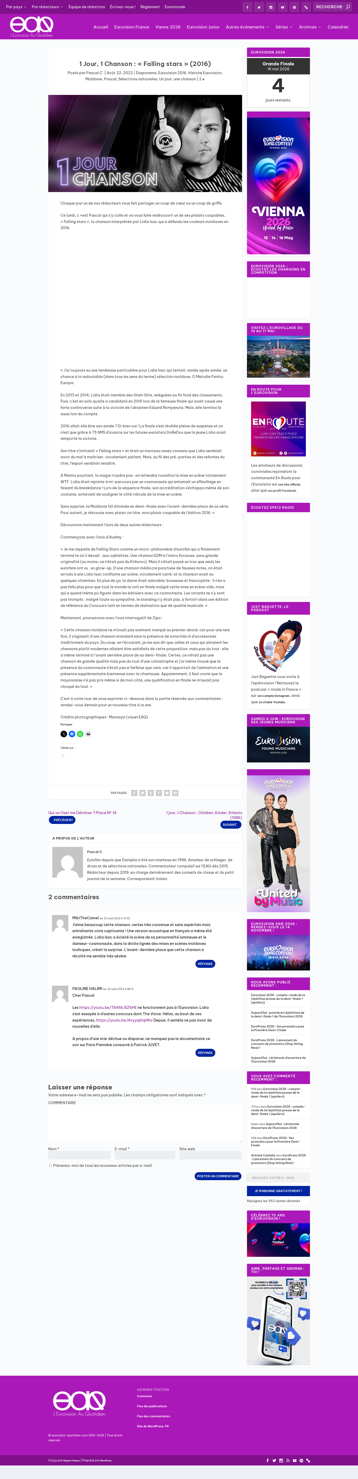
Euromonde (175, 7)
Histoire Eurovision (204, 73)
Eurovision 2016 (172, 73)
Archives (307, 27)
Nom (53, 1149)
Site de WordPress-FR (153, 1426)
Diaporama (146, 73)
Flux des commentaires (153, 1416)
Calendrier (338, 27)
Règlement (150, 7)
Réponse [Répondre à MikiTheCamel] (205, 964)
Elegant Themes (71, 1460)
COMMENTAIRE (62, 1102)
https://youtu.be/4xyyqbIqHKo (124, 1020)
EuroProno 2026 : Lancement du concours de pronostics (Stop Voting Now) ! (277, 1043)
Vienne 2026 (168, 27)
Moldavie (93, 79)
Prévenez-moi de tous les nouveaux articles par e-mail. (103, 1165)
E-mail (122, 1149)
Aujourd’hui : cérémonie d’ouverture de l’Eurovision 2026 (275, 1126)
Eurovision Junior (203, 27)
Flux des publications (152, 1406)
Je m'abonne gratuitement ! (278, 1191)
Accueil (100, 27)
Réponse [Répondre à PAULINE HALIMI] (205, 1053)
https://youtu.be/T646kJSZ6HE (108, 1007)
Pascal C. (94, 73)
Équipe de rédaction (86, 7)
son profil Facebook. (282, 491)
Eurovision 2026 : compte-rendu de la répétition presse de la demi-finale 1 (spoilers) (278, 998)
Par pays (14, 7)
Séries (282, 27)
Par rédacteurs (45, 7)
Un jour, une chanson (177, 79)
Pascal (110, 79)
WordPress (105, 1460)
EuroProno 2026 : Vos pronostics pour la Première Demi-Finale (277, 1028)
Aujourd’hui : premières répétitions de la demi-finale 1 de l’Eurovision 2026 (277, 1014)
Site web (187, 1149)
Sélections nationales (137, 79)
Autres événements (245, 27)
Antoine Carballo (263, 1155)
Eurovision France (131, 27)
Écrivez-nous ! (123, 7)
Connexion (144, 1396)
